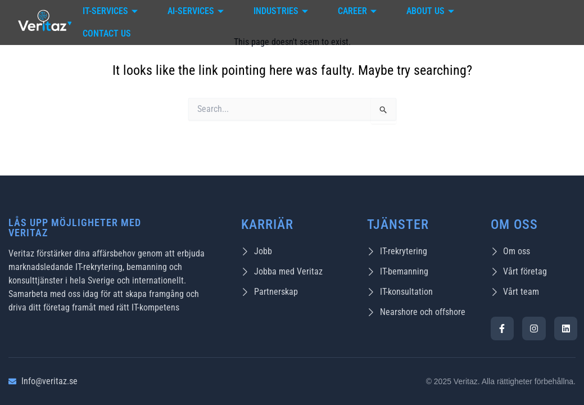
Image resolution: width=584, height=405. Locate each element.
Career (358, 11)
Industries (282, 11)
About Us (431, 11)
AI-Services (197, 11)
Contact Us (107, 33)
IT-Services (112, 11)
